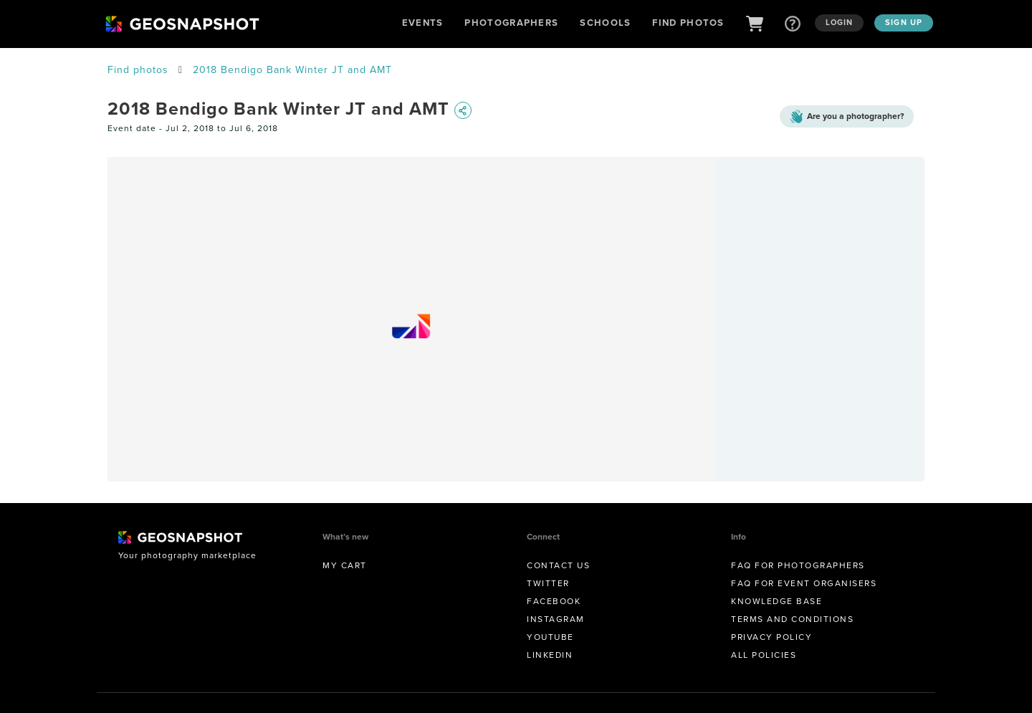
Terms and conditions (792, 619)
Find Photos (688, 22)
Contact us (558, 565)
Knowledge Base (776, 601)
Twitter (548, 583)
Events (423, 22)
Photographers (511, 22)
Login (840, 22)
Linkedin (550, 655)
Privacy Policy (771, 637)
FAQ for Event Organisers (803, 583)
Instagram (556, 619)
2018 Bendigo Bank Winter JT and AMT (292, 69)
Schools (605, 22)
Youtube (550, 637)
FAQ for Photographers (798, 565)
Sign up (903, 22)
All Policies (763, 655)
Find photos (138, 69)
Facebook (553, 601)
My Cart (344, 565)
